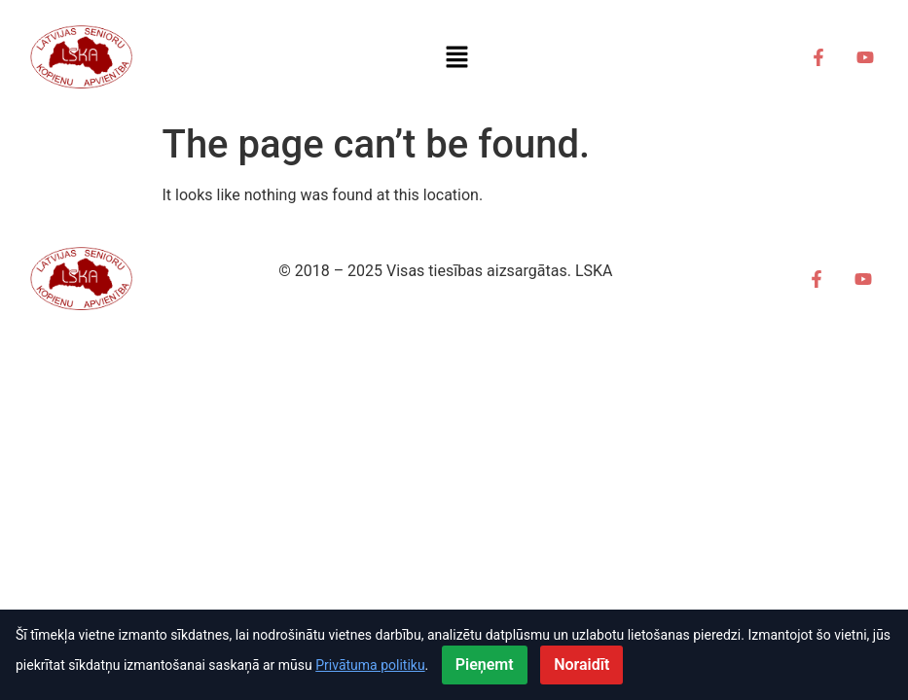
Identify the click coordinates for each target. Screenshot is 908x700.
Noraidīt (581, 664)
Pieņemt (484, 664)
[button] (457, 57)
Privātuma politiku (369, 665)
